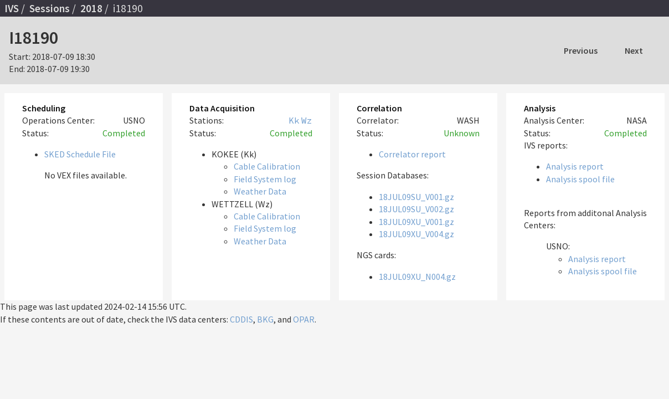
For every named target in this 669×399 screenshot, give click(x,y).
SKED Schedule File (80, 154)
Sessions (49, 8)
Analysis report (575, 166)
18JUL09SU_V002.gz (416, 208)
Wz (306, 120)
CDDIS (241, 319)
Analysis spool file (580, 179)
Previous (581, 50)
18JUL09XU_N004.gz (417, 276)
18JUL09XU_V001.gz (416, 221)
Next (634, 50)
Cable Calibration (267, 166)
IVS (11, 8)
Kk (294, 120)
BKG (265, 319)
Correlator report (412, 154)
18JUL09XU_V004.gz (416, 233)
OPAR (304, 319)
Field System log (265, 179)
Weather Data (260, 191)
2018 (91, 8)
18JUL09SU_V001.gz (416, 196)
